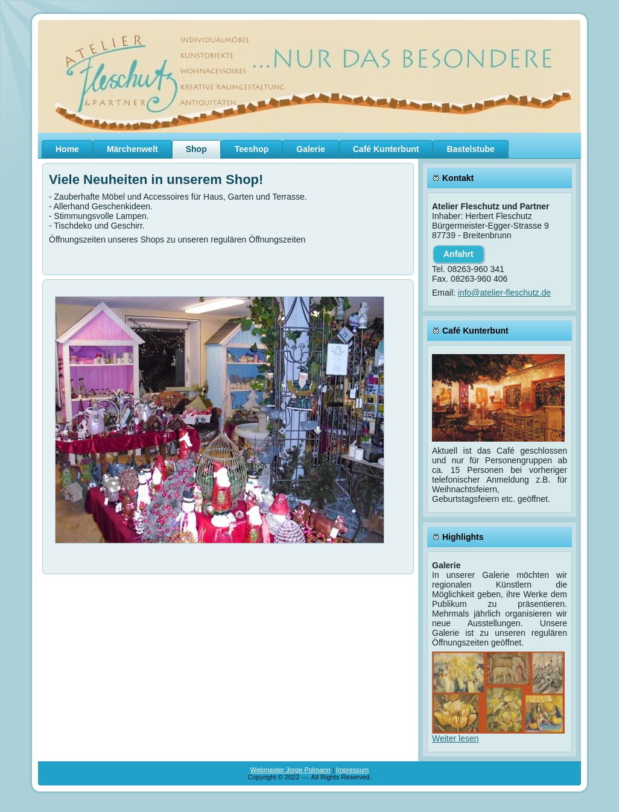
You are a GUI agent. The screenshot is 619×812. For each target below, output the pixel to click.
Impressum (352, 769)
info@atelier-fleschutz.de (504, 292)
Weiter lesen (455, 738)
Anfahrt (458, 254)
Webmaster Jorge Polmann (290, 769)
